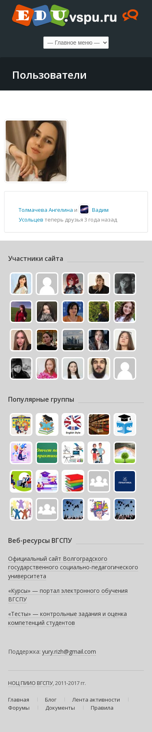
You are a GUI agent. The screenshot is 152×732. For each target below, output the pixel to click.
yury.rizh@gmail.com (69, 651)
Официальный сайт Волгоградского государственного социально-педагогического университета (73, 567)
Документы (60, 707)
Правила (102, 707)
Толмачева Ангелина (46, 209)
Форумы (19, 707)
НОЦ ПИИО (22, 683)
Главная (18, 699)
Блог (50, 699)
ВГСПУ (45, 683)
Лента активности (96, 699)
